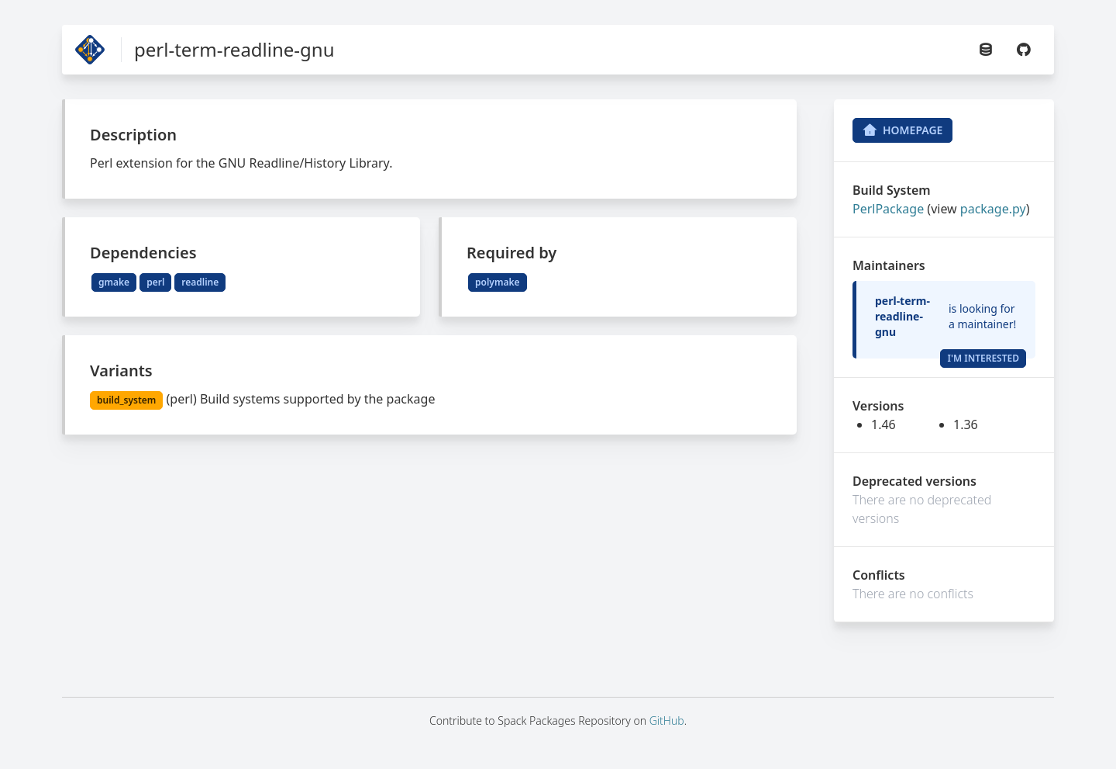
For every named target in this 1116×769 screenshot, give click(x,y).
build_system (126, 400)
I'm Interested (983, 358)
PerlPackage (888, 208)
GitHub (666, 720)
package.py (993, 208)
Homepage (902, 130)
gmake (113, 282)
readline (200, 282)
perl (155, 282)
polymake (497, 282)
